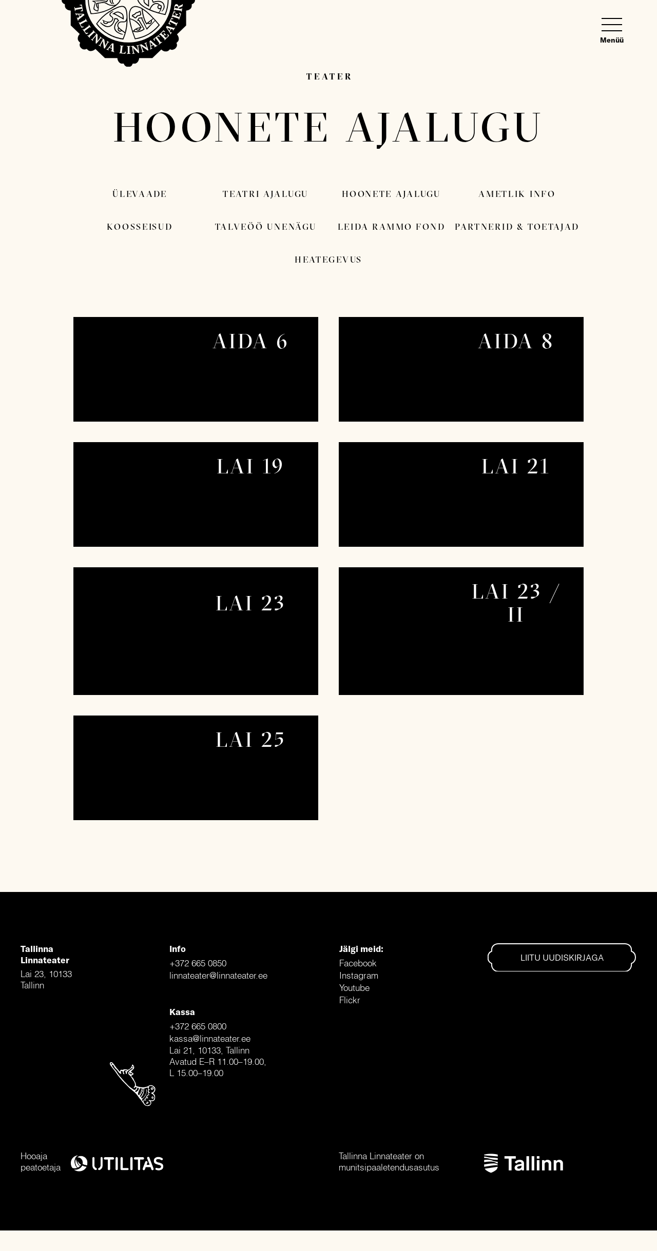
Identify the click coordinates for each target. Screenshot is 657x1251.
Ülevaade (139, 193)
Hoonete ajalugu (391, 193)
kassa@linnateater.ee (209, 1038)
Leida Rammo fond (392, 226)
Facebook (358, 963)
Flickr (349, 1000)
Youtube (354, 987)
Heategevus (328, 259)
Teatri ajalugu (265, 193)
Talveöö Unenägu (266, 226)
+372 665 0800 (197, 1026)
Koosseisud (139, 226)
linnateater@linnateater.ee (218, 975)
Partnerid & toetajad (517, 226)
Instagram (358, 975)
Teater (329, 76)
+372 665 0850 (197, 963)
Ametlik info (517, 193)
